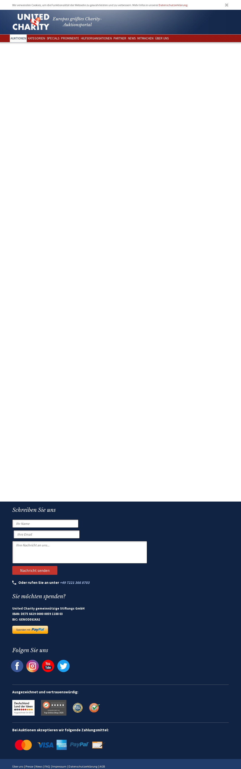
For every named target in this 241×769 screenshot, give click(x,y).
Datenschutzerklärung (173, 5)
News (39, 766)
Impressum (59, 766)
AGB (102, 766)
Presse (29, 766)
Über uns (17, 766)
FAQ (47, 766)
